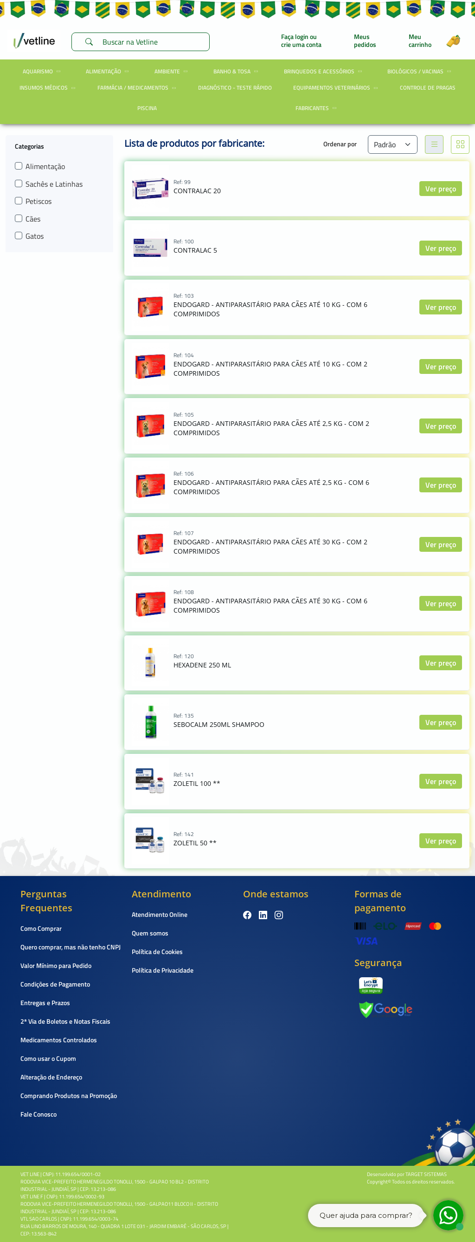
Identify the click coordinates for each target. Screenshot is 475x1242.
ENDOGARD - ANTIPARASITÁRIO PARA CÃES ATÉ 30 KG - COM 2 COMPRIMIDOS (270, 546)
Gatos (35, 236)
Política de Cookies (157, 951)
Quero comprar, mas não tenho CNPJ (70, 947)
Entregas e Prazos (45, 1002)
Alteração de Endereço (51, 1077)
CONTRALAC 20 (197, 190)
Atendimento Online (159, 914)
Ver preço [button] (440, 188)
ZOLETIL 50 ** (195, 842)
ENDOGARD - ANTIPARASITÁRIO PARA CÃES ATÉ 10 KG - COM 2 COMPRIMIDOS (270, 369)
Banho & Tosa (237, 71)
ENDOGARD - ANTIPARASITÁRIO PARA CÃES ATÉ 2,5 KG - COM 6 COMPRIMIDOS (271, 487)
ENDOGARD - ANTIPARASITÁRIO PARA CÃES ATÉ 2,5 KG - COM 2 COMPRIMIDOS (271, 428)
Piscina (147, 108)
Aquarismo (43, 71)
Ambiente (172, 71)
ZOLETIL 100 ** (196, 783)
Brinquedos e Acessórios (324, 71)
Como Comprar (41, 928)
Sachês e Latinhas (54, 184)
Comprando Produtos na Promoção (68, 1095)
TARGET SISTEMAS (426, 1174)
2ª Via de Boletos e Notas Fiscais (65, 1021)
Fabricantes (317, 108)
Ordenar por (340, 144)
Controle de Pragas (428, 87)
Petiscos (38, 201)
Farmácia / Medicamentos (138, 87)
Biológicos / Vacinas (420, 71)
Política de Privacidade (162, 970)
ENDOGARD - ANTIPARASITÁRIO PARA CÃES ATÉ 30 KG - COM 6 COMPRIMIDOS (270, 605)
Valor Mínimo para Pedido (55, 965)
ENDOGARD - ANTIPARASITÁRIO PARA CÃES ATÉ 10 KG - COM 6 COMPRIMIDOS (270, 309)
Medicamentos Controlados (58, 1040)
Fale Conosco (38, 1114)
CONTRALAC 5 (195, 250)
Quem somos (150, 933)
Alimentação (109, 71)
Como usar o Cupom (48, 1058)
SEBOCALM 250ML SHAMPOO (218, 724)
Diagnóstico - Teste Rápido (235, 87)
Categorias (29, 145)
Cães (33, 218)
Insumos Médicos (48, 87)
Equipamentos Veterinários (337, 87)
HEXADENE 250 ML (202, 664)
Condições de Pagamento (55, 984)
